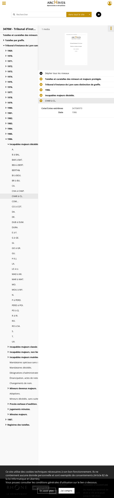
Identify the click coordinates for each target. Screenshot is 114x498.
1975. (10, 81)
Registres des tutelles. (18, 424)
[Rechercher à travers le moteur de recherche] (40, 14)
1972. (10, 66)
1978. (10, 97)
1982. (10, 118)
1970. (10, 55)
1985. (10, 133)
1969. (10, 50)
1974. (10, 76)
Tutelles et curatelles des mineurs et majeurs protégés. (31, 35)
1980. (10, 107)
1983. (10, 123)
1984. (10, 128)
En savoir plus (47, 490)
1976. (10, 87)
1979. (10, 102)
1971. (10, 61)
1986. (10, 139)
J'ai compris (66, 490)
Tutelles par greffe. (14, 40)
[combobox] (79, 14)
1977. (10, 92)
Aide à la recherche (23, 19)
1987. (10, 419)
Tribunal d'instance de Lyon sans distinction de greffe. (33, 45)
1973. (10, 71)
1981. (10, 113)
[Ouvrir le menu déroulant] (4, 3)
